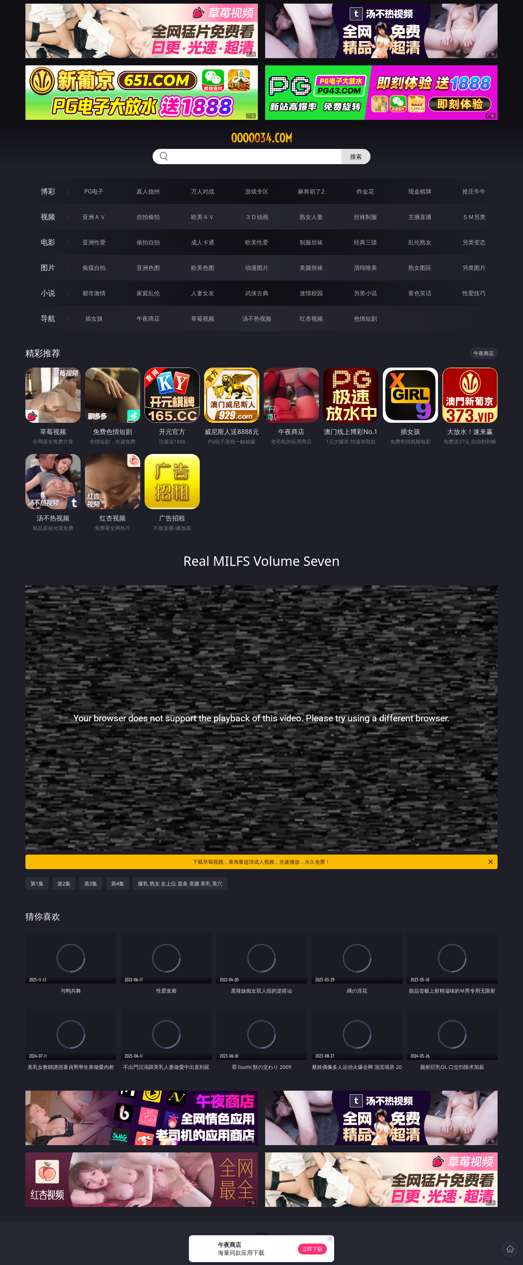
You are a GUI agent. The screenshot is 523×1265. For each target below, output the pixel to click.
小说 (48, 293)
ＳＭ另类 (474, 217)
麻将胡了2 (311, 191)
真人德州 (148, 191)
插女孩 (94, 319)
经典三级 (365, 242)
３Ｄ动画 (256, 217)
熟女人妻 (311, 217)
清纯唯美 (365, 268)
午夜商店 (148, 319)
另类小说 (365, 293)
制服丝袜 (311, 242)
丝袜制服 (365, 217)
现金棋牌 (419, 191)
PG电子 (94, 191)
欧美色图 (202, 268)
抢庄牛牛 (474, 191)
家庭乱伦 (148, 293)
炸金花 (365, 191)
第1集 (37, 883)
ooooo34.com (261, 138)
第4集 (117, 883)
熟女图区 (419, 268)
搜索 (356, 157)
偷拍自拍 (148, 242)
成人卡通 (202, 242)
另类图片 (474, 268)
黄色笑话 (419, 293)
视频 (48, 217)
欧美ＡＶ (202, 217)
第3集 (90, 883)
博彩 (48, 191)
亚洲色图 (148, 268)
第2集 (63, 883)
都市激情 (94, 293)
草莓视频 (202, 319)
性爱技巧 (474, 293)
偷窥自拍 (94, 268)
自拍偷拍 (148, 217)
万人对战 (202, 191)
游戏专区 (256, 191)
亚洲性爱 (94, 242)
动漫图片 (256, 268)
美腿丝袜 (311, 268)
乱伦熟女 (419, 242)
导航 (48, 318)
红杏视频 (311, 319)
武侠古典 (256, 293)
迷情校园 (311, 293)
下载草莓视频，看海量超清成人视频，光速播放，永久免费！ (343, 861)
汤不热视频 (256, 319)
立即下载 (312, 1248)
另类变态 (474, 242)
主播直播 (419, 217)
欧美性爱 (256, 242)
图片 (48, 267)
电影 (48, 242)
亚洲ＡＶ (94, 217)
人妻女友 (202, 293)
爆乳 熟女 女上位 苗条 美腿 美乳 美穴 (180, 883)
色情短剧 (365, 319)
